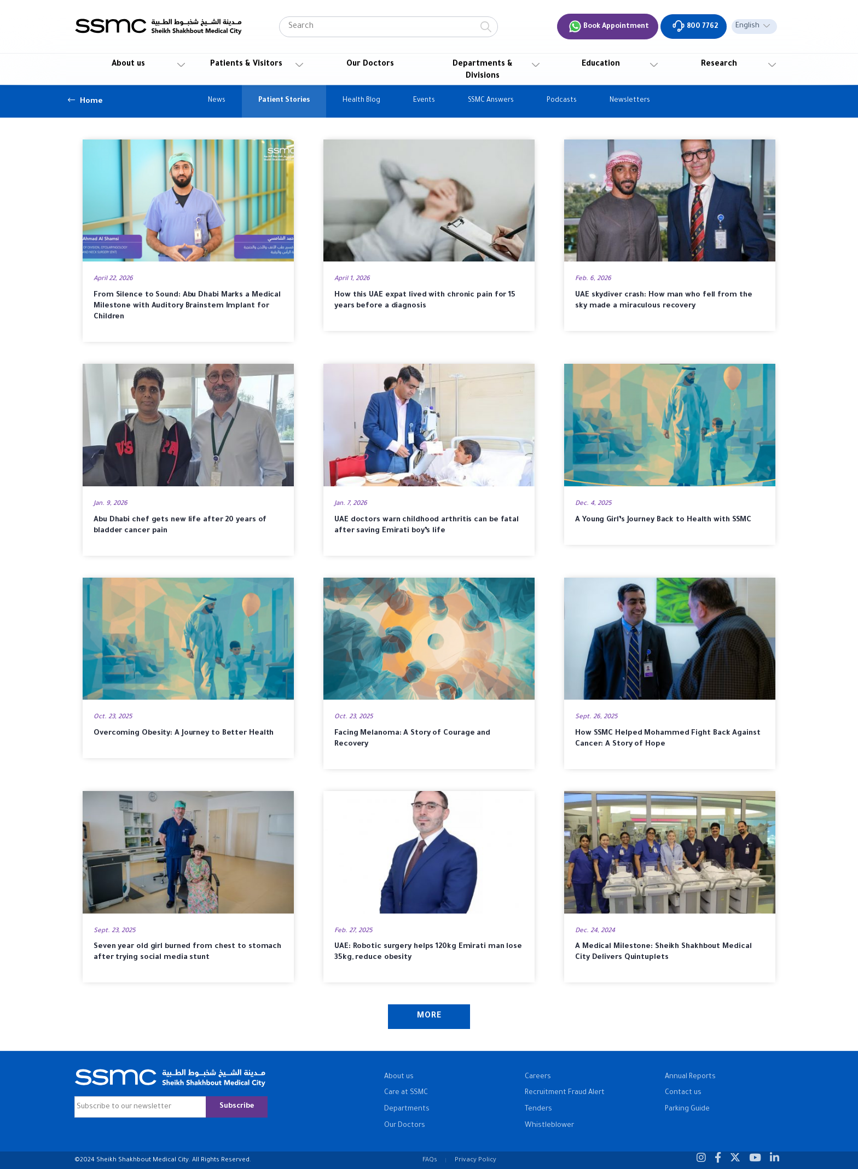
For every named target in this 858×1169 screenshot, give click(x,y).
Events (424, 100)
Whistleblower (549, 1126)
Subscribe (236, 1106)
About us (128, 64)
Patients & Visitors (246, 64)
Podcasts (562, 100)
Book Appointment (609, 26)
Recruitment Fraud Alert (565, 1093)
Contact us (683, 1093)
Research (719, 64)
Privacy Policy (475, 1160)
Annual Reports (690, 1077)
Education (601, 64)
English (747, 26)
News (216, 100)
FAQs (429, 1160)
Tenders (538, 1109)
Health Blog (361, 100)
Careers (538, 1077)
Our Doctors (370, 64)
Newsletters (630, 100)
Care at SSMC (406, 1093)
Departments (407, 1109)
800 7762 (695, 26)
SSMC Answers (491, 100)
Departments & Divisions (483, 70)
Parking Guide (687, 1109)
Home (85, 100)
